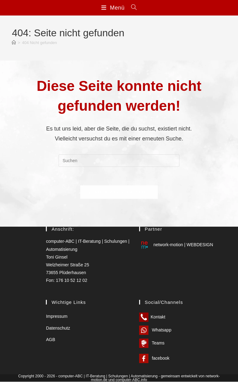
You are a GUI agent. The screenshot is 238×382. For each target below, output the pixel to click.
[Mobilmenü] (113, 8)
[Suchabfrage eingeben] (119, 160)
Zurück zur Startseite (119, 192)
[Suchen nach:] (131, 8)
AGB (50, 339)
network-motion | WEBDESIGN (176, 244)
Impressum (56, 316)
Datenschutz (58, 328)
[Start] (14, 42)
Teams (152, 343)
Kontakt (152, 317)
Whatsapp (155, 330)
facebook (154, 358)
